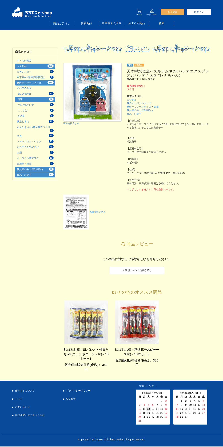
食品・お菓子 (134, 113)
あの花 (36, 115)
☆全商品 (132, 99)
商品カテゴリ (61, 23)
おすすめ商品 (136, 23)
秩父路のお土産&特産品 (140, 110)
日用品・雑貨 (35, 163)
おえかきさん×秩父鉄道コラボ (35, 129)
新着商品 (86, 23)
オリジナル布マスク (35, 158)
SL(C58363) (36, 93)
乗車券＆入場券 (111, 23)
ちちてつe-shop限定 (35, 146)
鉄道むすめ (35, 121)
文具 (35, 135)
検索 (161, 23)
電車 (156, 106)
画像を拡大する (71, 123)
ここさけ (36, 110)
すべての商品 (24, 60)
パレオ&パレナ (36, 104)
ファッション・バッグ (35, 141)
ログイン (199, 12)
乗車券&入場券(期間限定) (35, 77)
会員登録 (172, 12)
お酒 (35, 152)
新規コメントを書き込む (137, 270)
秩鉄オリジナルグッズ (139, 103)
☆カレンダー (35, 71)
